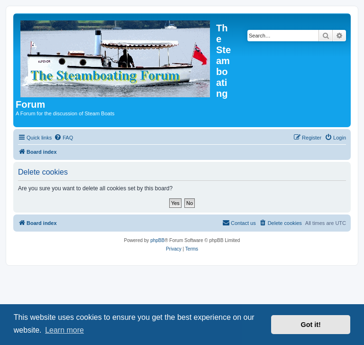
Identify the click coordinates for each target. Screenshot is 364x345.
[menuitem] (63, 137)
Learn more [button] (64, 330)
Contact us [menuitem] (239, 222)
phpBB (157, 240)
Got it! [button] (311, 324)
